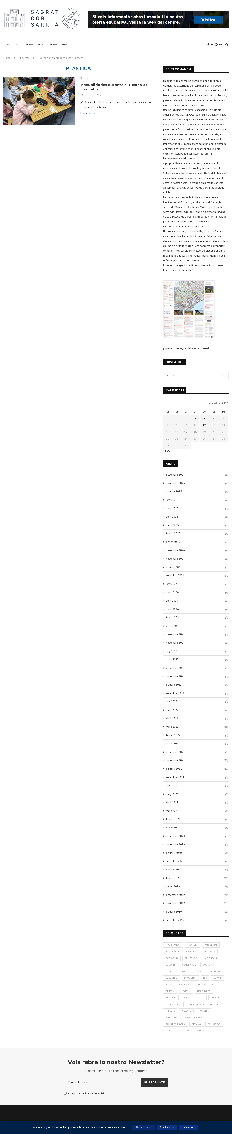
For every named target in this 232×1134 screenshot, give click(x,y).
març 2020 (172, 869)
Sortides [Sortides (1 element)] (184, 1030)
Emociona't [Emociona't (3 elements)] (190, 978)
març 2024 (172, 609)
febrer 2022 (173, 735)
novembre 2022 (175, 676)
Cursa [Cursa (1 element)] (169, 971)
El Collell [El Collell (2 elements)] (216, 971)
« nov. (166, 450)
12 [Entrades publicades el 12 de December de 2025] (204, 425)
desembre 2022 (175, 668)
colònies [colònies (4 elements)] (170, 964)
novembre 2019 (175, 903)
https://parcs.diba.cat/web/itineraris (183, 226)
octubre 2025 (174, 491)
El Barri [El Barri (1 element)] (199, 971)
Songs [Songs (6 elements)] (169, 1030)
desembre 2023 (175, 634)
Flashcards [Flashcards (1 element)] (185, 984)
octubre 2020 (174, 852)
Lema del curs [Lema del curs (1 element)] (173, 1004)
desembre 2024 (175, 550)
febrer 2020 (173, 878)
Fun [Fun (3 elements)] (214, 984)
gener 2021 (173, 827)
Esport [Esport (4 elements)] (217, 978)
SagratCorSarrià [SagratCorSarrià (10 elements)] (193, 1017)
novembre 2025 (175, 483)
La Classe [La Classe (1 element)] (199, 997)
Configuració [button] (167, 1127)
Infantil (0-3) (33, 44)
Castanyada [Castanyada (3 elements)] (209, 951)
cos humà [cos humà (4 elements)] (208, 964)
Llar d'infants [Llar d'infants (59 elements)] (196, 1004)
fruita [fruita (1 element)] (201, 984)
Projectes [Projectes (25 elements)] (203, 1010)
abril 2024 (172, 600)
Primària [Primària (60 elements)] (170, 1010)
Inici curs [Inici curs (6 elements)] (171, 997)
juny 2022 (171, 701)
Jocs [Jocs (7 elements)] (185, 997)
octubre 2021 (174, 768)
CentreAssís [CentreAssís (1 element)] (211, 958)
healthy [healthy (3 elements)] (185, 991)
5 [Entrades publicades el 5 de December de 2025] (204, 418)
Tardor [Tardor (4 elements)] (200, 1030)
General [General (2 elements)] (170, 991)
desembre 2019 (175, 895)
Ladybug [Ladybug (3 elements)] (215, 997)
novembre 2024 (175, 558)
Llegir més (87, 113)
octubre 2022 (174, 684)
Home (7, 57)
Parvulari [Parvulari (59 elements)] (215, 1004)
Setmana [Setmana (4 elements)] (196, 1024)
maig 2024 (172, 592)
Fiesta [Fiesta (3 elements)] (169, 984)
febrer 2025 (173, 533)
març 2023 (172, 659)
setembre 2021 (175, 777)
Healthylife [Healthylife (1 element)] (203, 991)
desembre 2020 (175, 836)
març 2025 (172, 525)
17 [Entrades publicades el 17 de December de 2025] (186, 432)
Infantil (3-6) (57, 44)
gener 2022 (173, 743)
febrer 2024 (173, 617)
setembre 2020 (175, 861)
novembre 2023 (175, 642)
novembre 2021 (175, 760)
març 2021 (172, 810)
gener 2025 (173, 542)
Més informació (143, 1127)
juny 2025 (171, 500)
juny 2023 (171, 651)
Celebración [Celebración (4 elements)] (192, 958)
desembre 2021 (175, 752)
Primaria (84, 78)
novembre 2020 (175, 844)
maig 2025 (172, 508)
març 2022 (172, 726)
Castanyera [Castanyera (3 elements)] (172, 958)
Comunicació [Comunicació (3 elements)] (189, 964)
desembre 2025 (175, 474)
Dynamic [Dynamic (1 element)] (183, 971)
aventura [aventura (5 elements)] (193, 945)
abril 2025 (172, 516)
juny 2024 (171, 584)
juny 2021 (171, 785)
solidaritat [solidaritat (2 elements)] (214, 1024)
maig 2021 (172, 794)
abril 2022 (172, 718)
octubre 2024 (174, 567)
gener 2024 (173, 626)
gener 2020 (173, 886)
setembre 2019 (175, 920)
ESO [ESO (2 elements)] (205, 978)
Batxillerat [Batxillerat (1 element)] (210, 945)
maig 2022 (172, 710)
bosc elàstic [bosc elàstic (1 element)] (172, 951)
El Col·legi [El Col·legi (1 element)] (172, 978)
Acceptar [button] (188, 1127)
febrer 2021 (173, 819)
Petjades (12, 44)
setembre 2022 (175, 693)
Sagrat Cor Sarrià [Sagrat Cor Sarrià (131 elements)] (175, 1024)
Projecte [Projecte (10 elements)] (186, 1010)
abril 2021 (172, 802)
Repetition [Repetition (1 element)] (171, 1017)
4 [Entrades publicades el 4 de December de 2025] (195, 418)
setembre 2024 (175, 575)
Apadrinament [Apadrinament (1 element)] (173, 945)
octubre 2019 (174, 911)
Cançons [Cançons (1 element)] (191, 951)
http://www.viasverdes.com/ (179, 158)
